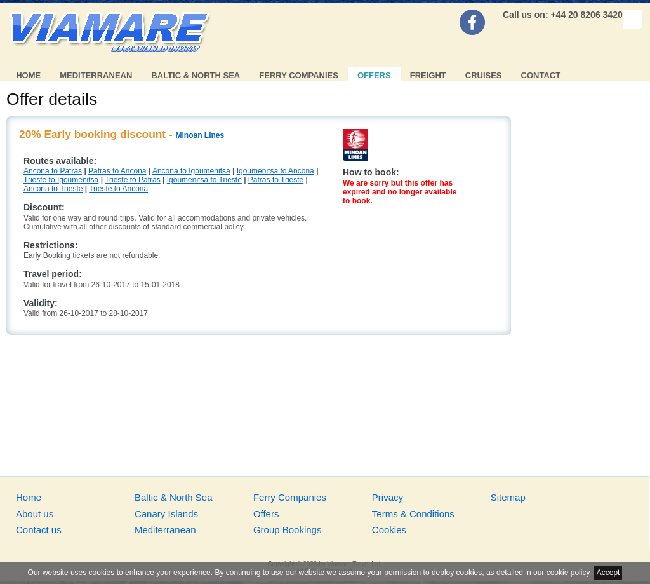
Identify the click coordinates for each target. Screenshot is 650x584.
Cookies (389, 529)
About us (34, 513)
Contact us (39, 529)
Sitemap (508, 497)
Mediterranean (96, 75)
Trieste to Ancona (118, 188)
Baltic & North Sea (195, 75)
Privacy (387, 497)
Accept (608, 572)
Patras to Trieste (275, 179)
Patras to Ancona (117, 170)
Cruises (483, 75)
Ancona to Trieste (53, 188)
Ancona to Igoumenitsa (191, 170)
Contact (541, 75)
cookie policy (568, 572)
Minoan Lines (200, 135)
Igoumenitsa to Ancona (275, 170)
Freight (428, 75)
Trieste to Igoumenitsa (60, 179)
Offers (374, 75)
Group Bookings (287, 529)
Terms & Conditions (413, 513)
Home (28, 75)
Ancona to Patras (52, 170)
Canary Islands (166, 513)
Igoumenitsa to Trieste (204, 179)
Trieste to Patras (133, 179)
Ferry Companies (298, 75)
